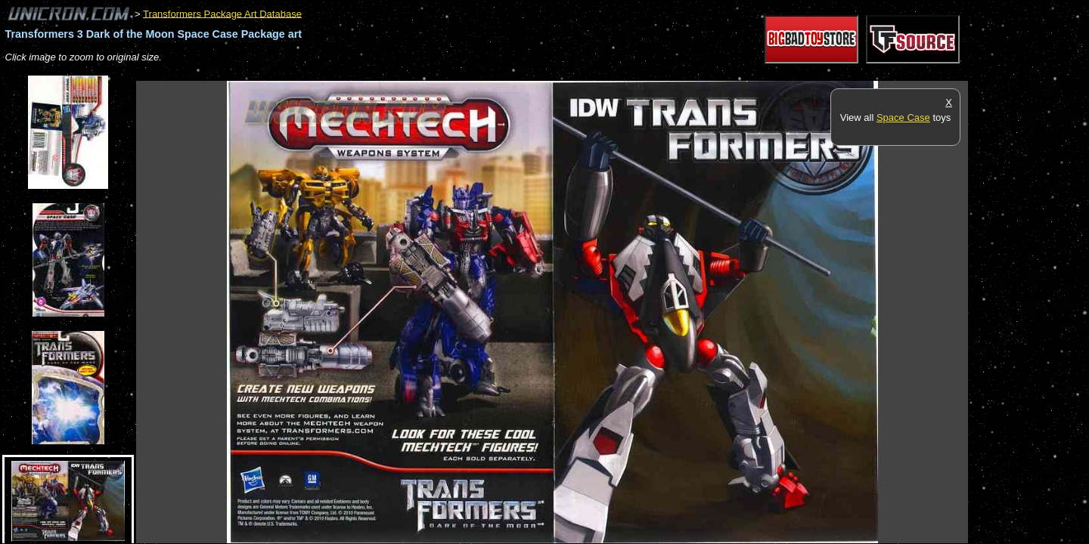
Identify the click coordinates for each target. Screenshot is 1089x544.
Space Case (903, 117)
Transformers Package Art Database (222, 13)
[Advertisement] (411, 73)
